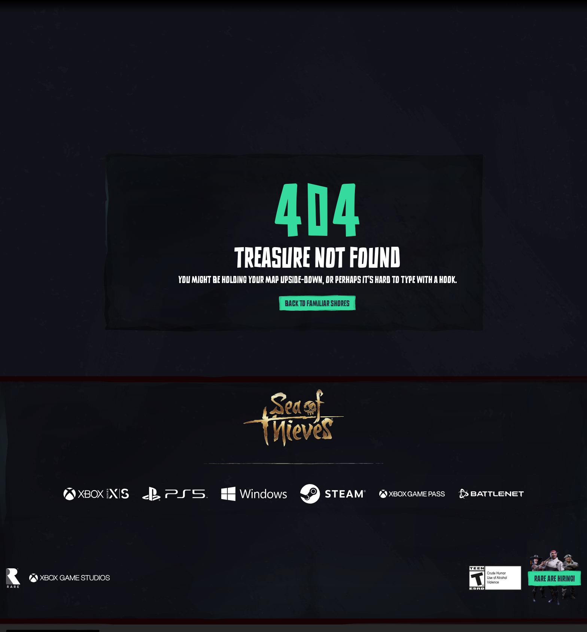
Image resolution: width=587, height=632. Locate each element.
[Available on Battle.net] (490, 494)
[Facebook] (218, 529)
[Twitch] (260, 530)
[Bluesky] (366, 531)
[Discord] (324, 531)
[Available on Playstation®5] (175, 494)
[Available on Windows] (254, 494)
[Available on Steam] (333, 494)
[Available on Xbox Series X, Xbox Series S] (96, 494)
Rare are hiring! (554, 578)
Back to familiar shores (317, 303)
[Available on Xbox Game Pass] (411, 494)
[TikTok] (345, 530)
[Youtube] (292, 530)
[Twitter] (238, 530)
